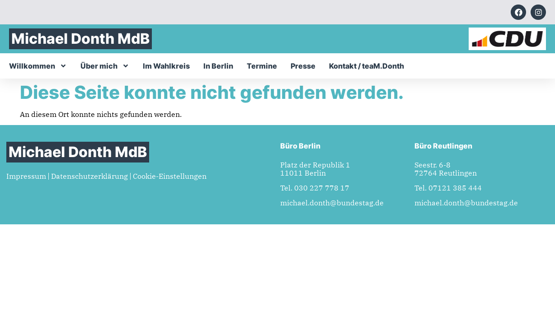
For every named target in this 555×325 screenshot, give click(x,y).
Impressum (26, 176)
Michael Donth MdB (80, 38)
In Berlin (218, 65)
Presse (303, 65)
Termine (262, 65)
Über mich (104, 66)
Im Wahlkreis (166, 65)
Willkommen (38, 66)
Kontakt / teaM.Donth (366, 65)
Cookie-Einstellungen (170, 176)
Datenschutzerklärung (89, 176)
